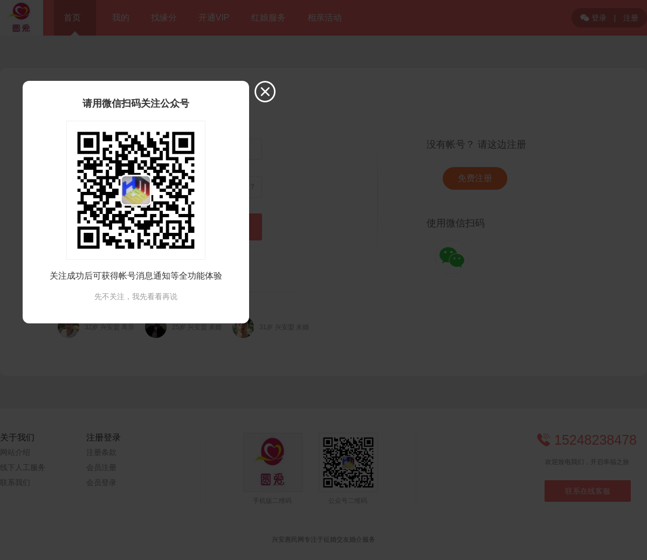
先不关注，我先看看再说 (135, 296)
